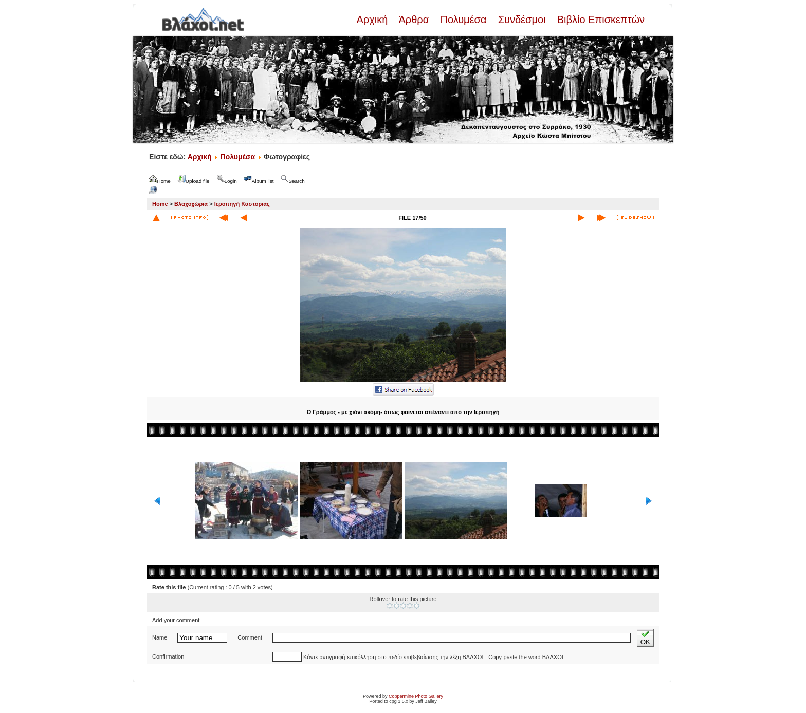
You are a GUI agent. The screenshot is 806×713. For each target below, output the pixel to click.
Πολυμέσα (463, 19)
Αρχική (373, 19)
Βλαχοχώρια (191, 204)
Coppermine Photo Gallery (416, 696)
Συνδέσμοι (521, 19)
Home (160, 204)
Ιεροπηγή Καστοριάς (242, 204)
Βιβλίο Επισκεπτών (599, 19)
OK (645, 638)
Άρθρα (414, 19)
